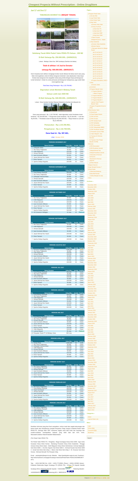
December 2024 (92, 211)
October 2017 (91, 388)
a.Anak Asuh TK (97, 28)
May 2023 (90, 252)
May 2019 (90, 353)
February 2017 (92, 405)
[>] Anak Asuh (93, 112)
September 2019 (92, 347)
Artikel (89, 417)
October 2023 (91, 241)
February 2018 (92, 381)
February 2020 (92, 336)
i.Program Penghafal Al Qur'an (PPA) (97, 107)
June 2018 (90, 373)
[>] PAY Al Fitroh (93, 116)
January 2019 (91, 360)
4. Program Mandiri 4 (96, 100)
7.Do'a (89, 178)
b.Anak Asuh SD (97, 31)
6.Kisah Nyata (91, 169)
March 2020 (91, 334)
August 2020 (91, 323)
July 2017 (90, 394)
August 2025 (91, 193)
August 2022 (91, 271)
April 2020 (90, 332)
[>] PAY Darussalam (94, 125)
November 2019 (92, 342)
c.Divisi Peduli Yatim (94, 20)
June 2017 (90, 397)
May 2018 (90, 375)
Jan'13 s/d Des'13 (97, 52)
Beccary (92, 478)
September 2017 (92, 390)
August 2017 (91, 392)
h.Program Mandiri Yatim (96, 89)
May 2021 (90, 304)
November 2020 (92, 317)
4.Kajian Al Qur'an (92, 165)
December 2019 (92, 340)
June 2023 (90, 249)
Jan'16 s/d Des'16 (97, 58)
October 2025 (91, 189)
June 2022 (90, 275)
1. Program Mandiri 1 (96, 91)
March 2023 (91, 256)
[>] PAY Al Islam (93, 118)
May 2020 (90, 330)
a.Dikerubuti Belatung (95, 171)
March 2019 (91, 358)
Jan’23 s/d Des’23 (97, 74)
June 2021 (90, 301)
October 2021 (91, 293)
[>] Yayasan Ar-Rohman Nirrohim (95, 137)
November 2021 (92, 291)
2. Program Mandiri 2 (96, 95)
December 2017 (92, 386)
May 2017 (90, 399)
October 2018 (91, 364)
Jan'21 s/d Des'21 (97, 69)
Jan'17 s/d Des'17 (97, 61)
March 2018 (91, 379)
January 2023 (91, 260)
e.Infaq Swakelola (94, 41)
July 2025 (90, 195)
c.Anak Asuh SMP (97, 33)
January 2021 (91, 312)
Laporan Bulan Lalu (93, 419)
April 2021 (90, 306)
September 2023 (92, 243)
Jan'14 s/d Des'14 (97, 54)
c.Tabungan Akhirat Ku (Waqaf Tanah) (99, 49)
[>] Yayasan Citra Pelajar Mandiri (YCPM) (96, 140)
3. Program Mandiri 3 (96, 97)
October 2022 (91, 267)
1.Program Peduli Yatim (94, 13)
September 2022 (92, 269)
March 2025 (91, 204)
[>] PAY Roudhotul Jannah (96, 129)
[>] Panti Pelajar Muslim (95, 114)
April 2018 (90, 377)
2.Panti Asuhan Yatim (93, 110)
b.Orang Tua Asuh (96, 26)
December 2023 (92, 236)
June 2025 (90, 197)
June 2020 (90, 327)
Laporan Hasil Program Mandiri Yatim (97, 103)
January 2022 (91, 286)
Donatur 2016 (60, 137)
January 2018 (91, 384)
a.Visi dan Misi (93, 16)
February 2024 (92, 232)
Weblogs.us (99, 478)
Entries (91, 428)
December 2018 (92, 362)
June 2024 (90, 223)
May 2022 (90, 278)
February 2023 (92, 258)
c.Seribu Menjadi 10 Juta (96, 175)
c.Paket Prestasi (95, 37)
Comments (92, 430)
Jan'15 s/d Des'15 (97, 56)
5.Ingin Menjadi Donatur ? (95, 167)
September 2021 (92, 295)
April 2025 (90, 202)
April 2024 (90, 228)
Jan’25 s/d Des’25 (97, 78)
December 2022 (92, 262)
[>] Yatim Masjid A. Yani (95, 133)
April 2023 (90, 254)
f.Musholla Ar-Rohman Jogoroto (95, 159)
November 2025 (92, 187)
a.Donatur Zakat (95, 84)
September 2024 (92, 217)
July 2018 (90, 371)
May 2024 (90, 226)
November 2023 (92, 239)
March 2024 (91, 230)
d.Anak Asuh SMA (97, 35)
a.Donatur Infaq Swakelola (98, 44)
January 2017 (91, 407)
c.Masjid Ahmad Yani (95, 150)
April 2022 (90, 280)
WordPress (91, 432)
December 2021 (92, 288)
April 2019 (90, 356)
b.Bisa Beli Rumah (94, 173)
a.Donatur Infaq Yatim (97, 24)
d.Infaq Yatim (92, 22)
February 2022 (92, 284)
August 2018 (91, 368)
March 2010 (91, 410)
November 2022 (92, 265)
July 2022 (90, 273)
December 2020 (92, 314)
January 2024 (91, 234)
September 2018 (92, 366)
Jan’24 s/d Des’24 (97, 76)
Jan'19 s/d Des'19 (97, 65)
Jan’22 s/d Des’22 (97, 71)
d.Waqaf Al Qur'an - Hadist (98, 39)
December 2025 (92, 185)
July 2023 (90, 247)
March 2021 (91, 308)
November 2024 (92, 213)
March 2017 (91, 403)
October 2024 (91, 215)
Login (89, 426)
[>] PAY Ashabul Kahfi (95, 120)
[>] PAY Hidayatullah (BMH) (96, 127)
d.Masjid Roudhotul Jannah (96, 152)
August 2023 (91, 245)
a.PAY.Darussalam (94, 146)
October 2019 (91, 345)
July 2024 (90, 221)
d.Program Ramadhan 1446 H (99, 80)
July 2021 (90, 299)
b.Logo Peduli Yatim (94, 18)
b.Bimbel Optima (95, 46)
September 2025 (92, 191)
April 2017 (90, 401)
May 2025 (90, 200)
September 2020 (92, 321)
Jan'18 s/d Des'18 (97, 63)
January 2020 (91, 338)
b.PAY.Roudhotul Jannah (96, 148)
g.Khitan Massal (93, 162)
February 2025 (92, 206)
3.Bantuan (90, 144)
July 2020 (90, 325)
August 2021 (91, 297)
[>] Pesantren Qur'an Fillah (96, 131)
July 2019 (90, 349)
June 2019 (90, 351)
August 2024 (91, 219)
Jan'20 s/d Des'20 (97, 67)
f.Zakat (91, 82)
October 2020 (91, 319)
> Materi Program (97, 93)
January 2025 (91, 208)
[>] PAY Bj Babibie (94, 123)
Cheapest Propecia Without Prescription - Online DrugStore (63, 4)
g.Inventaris (92, 87)
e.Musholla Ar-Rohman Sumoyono (95, 155)
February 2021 (92, 310)
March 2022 (91, 282)
